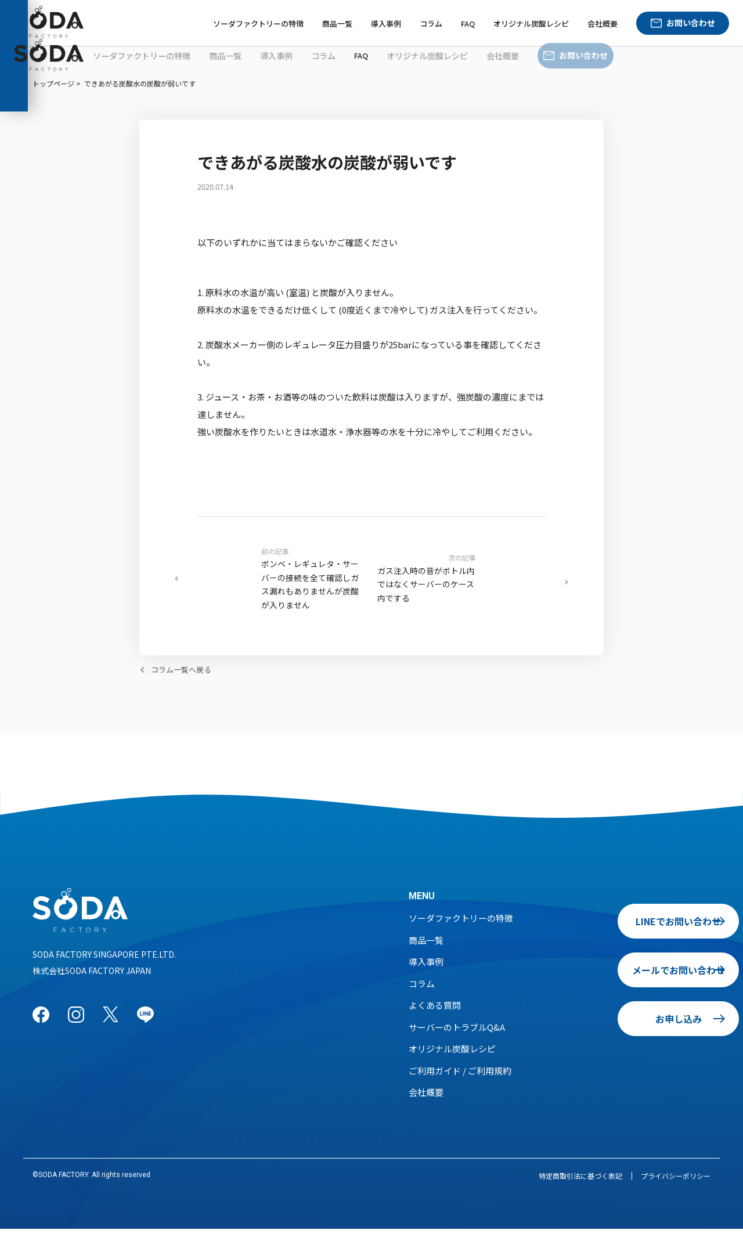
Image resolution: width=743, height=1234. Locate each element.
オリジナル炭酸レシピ (531, 23)
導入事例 (386, 23)
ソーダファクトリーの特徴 (258, 23)
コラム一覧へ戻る (186, 674)
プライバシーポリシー (675, 1181)
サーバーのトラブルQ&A (457, 1032)
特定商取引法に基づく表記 (580, 1181)
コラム (431, 23)
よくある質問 (435, 1010)
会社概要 (602, 23)
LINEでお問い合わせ (632, 926)
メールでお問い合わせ (632, 975)
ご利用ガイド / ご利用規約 (460, 1076)
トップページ (53, 83)
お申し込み (632, 1024)
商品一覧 (337, 23)
